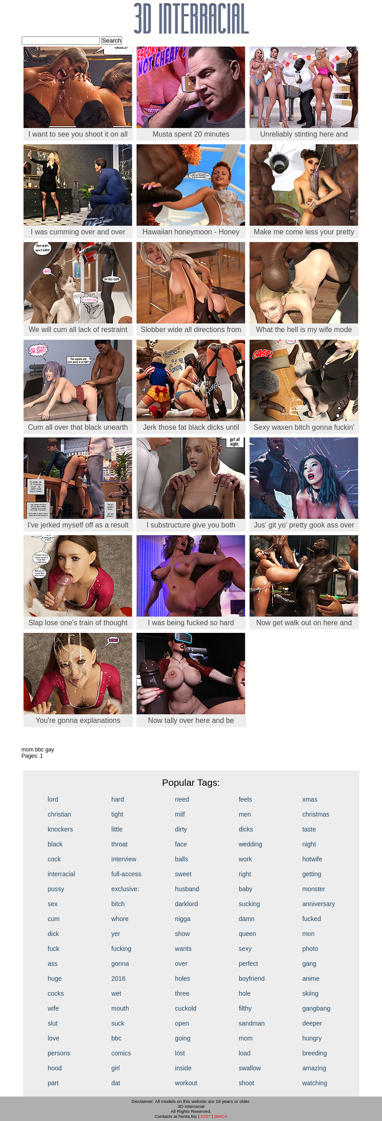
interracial (61, 874)
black (55, 844)
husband (187, 889)
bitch (118, 903)
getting (311, 874)
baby (245, 889)
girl (115, 1068)
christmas (316, 814)
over (181, 963)
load (244, 1053)
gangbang (316, 1008)
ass (53, 963)
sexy (245, 948)
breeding (314, 1053)
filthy (245, 1008)
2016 (118, 978)
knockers (60, 829)
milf (180, 814)
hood (55, 1068)
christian (59, 814)
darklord (186, 903)
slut (53, 1023)
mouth (120, 1008)
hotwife (312, 859)
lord (53, 799)
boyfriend (252, 978)
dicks (246, 829)
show (182, 933)
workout (186, 1083)
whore (119, 918)
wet (116, 993)
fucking (121, 948)
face (181, 844)
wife (53, 1008)
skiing (310, 993)
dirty (181, 829)
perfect (248, 963)
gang (309, 963)
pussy (56, 889)
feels (245, 799)
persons (59, 1053)
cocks (56, 993)
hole (244, 993)
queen (247, 933)
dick (53, 933)
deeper (312, 1023)
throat (119, 844)
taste (309, 829)
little (117, 829)
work (245, 859)
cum (54, 918)
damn (247, 918)
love (54, 1038)
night (309, 844)
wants (183, 948)
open (182, 1023)
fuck (54, 948)
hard (117, 799)
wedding (250, 844)
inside (183, 1068)
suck (117, 1023)
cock (54, 859)
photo (310, 948)
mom (246, 1038)
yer (115, 933)
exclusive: (125, 889)
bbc (116, 1038)
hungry (312, 1038)
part (53, 1083)
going (182, 1038)
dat (115, 1083)
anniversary (318, 903)
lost (180, 1053)
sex (53, 903)
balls (181, 859)
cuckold (185, 1008)
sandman (252, 1023)
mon (308, 933)
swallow (250, 1068)
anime (311, 978)
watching (314, 1083)
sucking (249, 903)
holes (182, 978)
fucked (311, 918)
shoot (246, 1083)
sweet (183, 874)
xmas (309, 799)
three (182, 993)
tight (117, 814)
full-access (126, 874)
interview (123, 859)
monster (313, 889)
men (245, 814)
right (245, 874)
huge (55, 978)
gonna (120, 963)
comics (121, 1053)
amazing (314, 1068)
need (182, 799)
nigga (182, 918)
